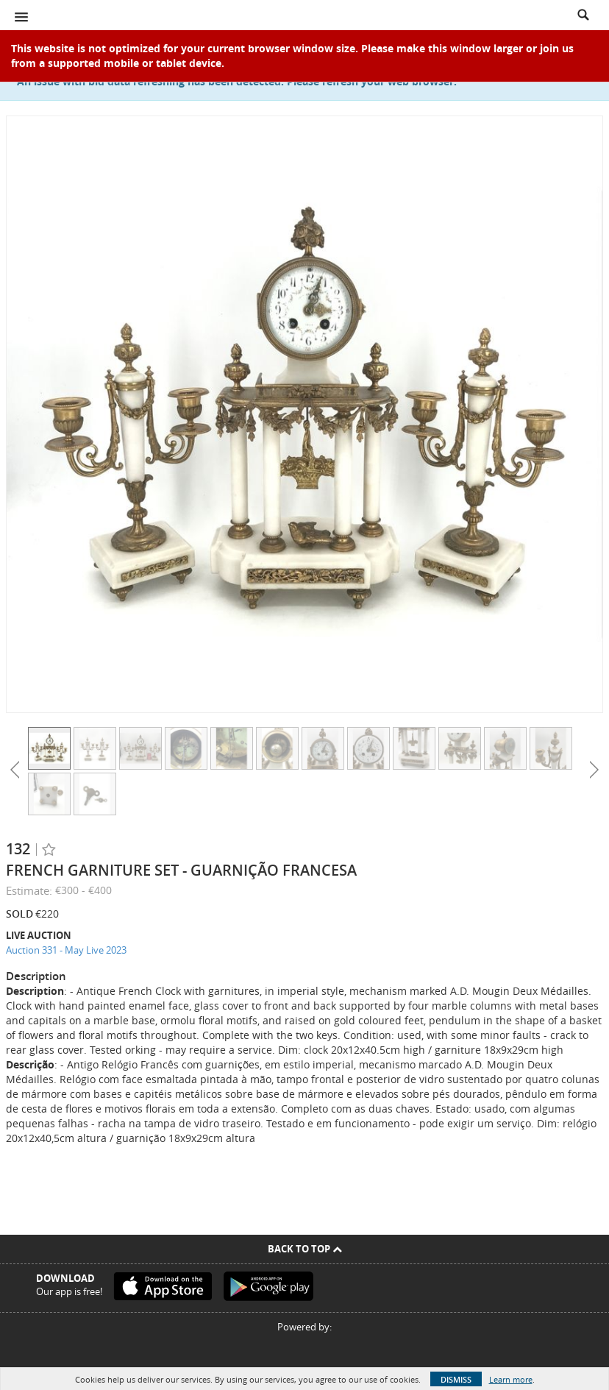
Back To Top (305, 1248)
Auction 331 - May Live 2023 (66, 950)
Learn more (511, 1379)
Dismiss (456, 1379)
